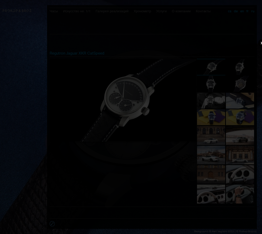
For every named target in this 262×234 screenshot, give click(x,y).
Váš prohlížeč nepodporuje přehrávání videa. (131, 116)
